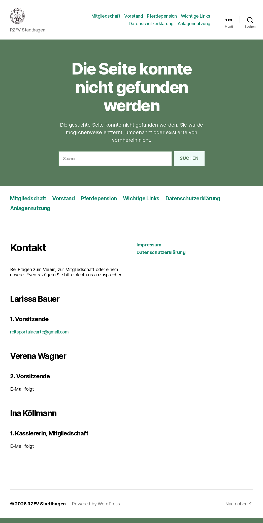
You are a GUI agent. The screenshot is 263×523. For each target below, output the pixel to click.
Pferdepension (162, 18)
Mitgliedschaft (105, 18)
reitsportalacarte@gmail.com (39, 337)
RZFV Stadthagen (46, 508)
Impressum (149, 249)
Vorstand (133, 18)
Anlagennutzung (194, 26)
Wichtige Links (195, 18)
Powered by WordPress (96, 508)
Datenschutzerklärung (151, 26)
